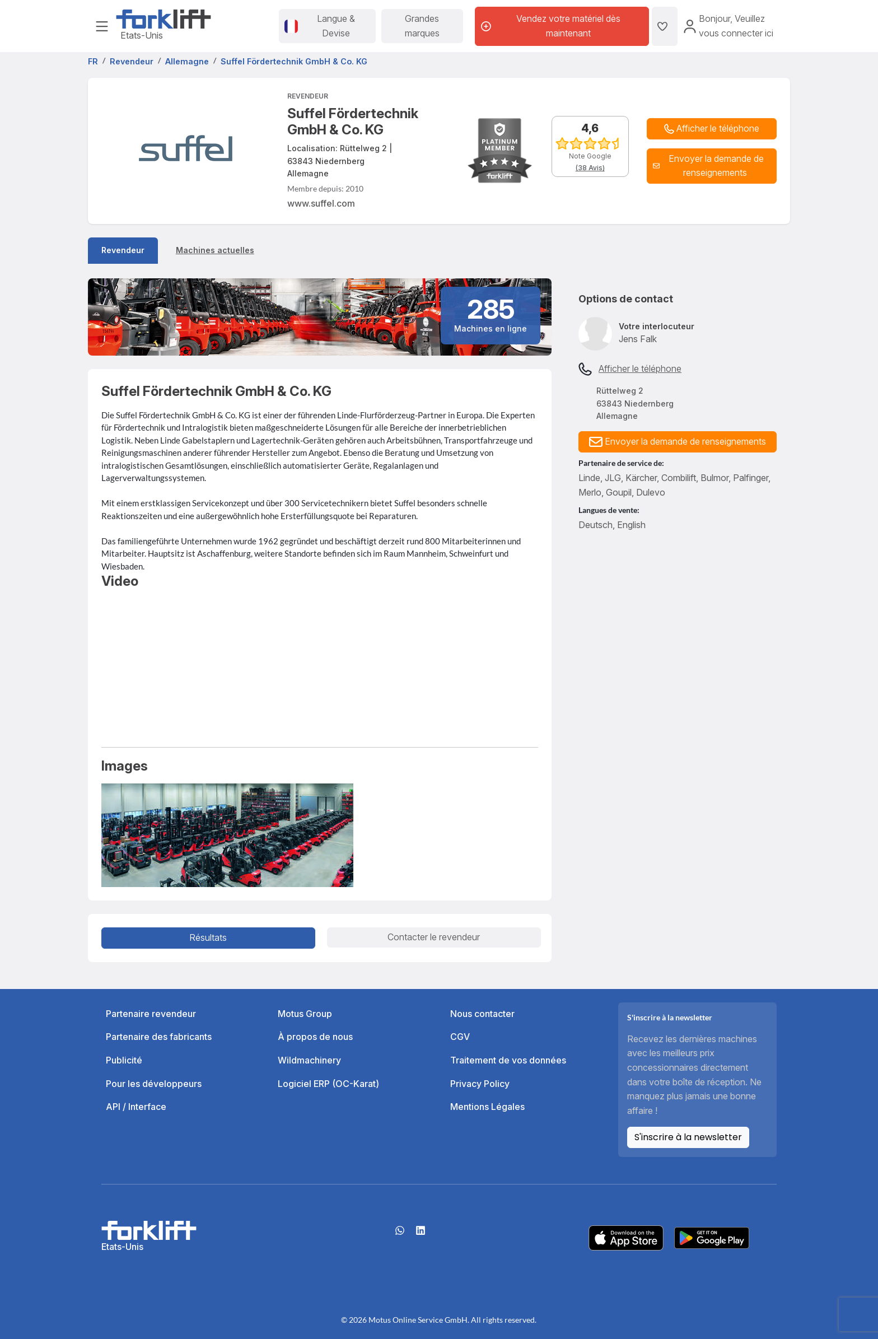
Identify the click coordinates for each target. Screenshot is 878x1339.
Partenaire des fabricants (159, 1036)
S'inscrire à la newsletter (688, 1137)
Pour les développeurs (154, 1083)
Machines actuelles (215, 250)
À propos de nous (315, 1036)
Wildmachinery (309, 1060)
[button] (712, 166)
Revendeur (122, 250)
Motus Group (305, 1013)
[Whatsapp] (399, 1234)
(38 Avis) (590, 168)
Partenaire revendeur (151, 1013)
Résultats (208, 937)
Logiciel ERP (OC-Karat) (328, 1083)
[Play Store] (712, 1237)
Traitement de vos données (508, 1060)
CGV (460, 1036)
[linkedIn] (420, 1234)
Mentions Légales (487, 1106)
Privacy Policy (480, 1083)
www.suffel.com (321, 203)
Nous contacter (482, 1013)
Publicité (124, 1060)
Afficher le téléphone (640, 368)
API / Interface (136, 1106)
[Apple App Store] (626, 1237)
